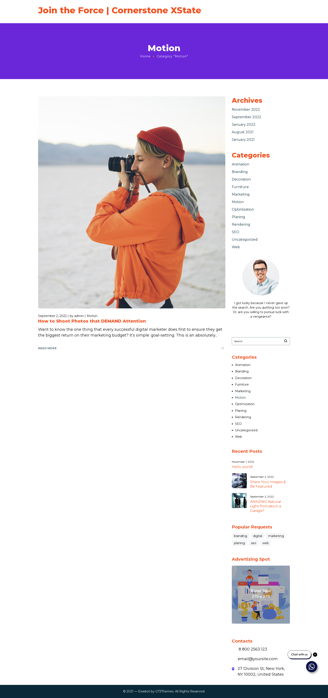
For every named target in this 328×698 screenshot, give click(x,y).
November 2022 (246, 109)
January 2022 (243, 124)
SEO (235, 232)
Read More (47, 348)
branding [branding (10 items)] (240, 536)
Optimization (243, 209)
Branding (240, 172)
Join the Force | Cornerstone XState (119, 10)
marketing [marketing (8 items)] (276, 536)
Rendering (241, 224)
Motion (92, 316)
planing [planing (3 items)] (239, 543)
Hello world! (242, 467)
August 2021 (243, 132)
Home (145, 56)
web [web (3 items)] (265, 543)
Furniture (240, 187)
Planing (238, 217)
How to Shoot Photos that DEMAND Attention (92, 321)
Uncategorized (245, 239)
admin (79, 316)
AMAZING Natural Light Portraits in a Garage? (265, 506)
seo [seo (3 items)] (253, 543)
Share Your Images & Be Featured (268, 484)
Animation (240, 164)
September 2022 (246, 117)
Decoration (241, 179)
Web (236, 247)
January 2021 (243, 140)
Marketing (241, 194)
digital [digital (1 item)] (257, 536)
